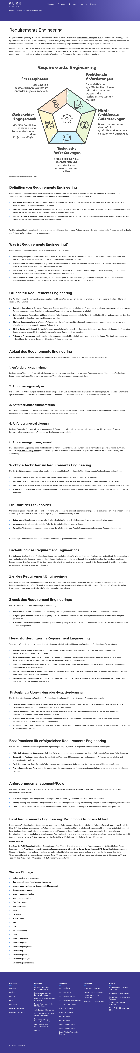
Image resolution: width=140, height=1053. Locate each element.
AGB (10, 1000)
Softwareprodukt (97, 193)
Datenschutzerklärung (17, 1012)
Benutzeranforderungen (22, 890)
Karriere (83, 4)
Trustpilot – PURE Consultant (94, 1002)
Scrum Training (64, 988)
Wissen (20, 11)
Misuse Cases (18, 918)
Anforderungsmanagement (23, 963)
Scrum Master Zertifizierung (119, 994)
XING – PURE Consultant (93, 988)
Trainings (72, 4)
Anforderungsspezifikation (23, 894)
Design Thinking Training (67, 1024)
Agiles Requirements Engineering (26, 878)
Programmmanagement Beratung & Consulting (42, 994)
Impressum (13, 1004)
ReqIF (15, 910)
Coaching (37, 1030)
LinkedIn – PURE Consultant (94, 992)
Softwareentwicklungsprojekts (89, 38)
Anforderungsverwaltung (86, 789)
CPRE (15, 934)
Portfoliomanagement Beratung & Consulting (42, 989)
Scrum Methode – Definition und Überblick (118, 989)
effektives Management (29, 451)
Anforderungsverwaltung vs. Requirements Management (35, 886)
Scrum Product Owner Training (69, 1000)
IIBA (14, 926)
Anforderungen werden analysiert (37, 392)
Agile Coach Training (66, 1008)
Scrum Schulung (65, 992)
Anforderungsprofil (20, 938)
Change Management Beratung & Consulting (42, 1025)
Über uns (50, 4)
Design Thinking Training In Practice (68, 1033)
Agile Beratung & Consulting (44, 1010)
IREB (15, 922)
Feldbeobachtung (20, 930)
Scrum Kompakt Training (67, 1004)
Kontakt (93, 4)
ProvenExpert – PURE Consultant (91, 997)
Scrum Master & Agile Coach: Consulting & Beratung (44, 1014)
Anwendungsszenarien (22, 898)
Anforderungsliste (20, 943)
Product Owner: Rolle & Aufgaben (117, 1003)
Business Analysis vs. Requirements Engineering (32, 882)
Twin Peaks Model (20, 902)
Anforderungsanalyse (21, 959)
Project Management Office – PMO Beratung (44, 1005)
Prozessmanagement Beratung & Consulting (42, 1020)
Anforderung (18, 951)
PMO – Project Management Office (119, 1009)
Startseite (12, 11)
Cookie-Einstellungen (16, 1008)
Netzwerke (88, 983)
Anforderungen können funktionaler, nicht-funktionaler (47, 196)
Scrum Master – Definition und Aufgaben (119, 998)
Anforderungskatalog (21, 955)
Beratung (61, 4)
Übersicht (13, 983)
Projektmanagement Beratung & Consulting (44, 999)
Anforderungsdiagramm (22, 947)
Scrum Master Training (67, 996)
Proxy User (17, 914)
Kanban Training (64, 1016)
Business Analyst (19, 906)
